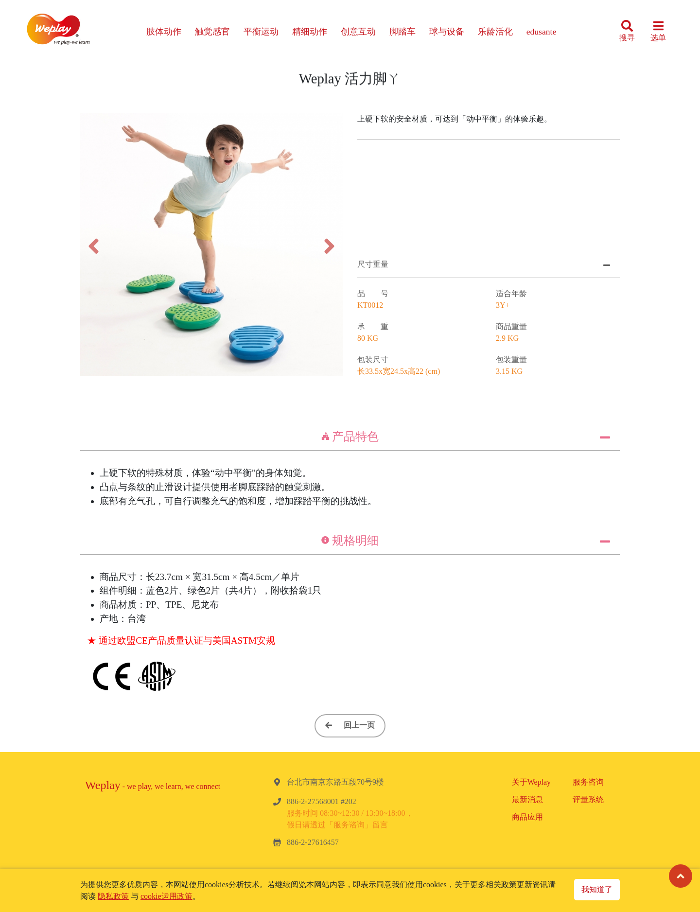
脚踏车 (402, 31)
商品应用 (527, 817)
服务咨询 (588, 782)
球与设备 (446, 31)
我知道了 (596, 889)
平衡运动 (261, 31)
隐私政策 (113, 896)
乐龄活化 (495, 31)
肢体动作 (163, 31)
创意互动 (358, 31)
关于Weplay (531, 782)
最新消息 (527, 799)
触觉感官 (212, 31)
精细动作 (309, 31)
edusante (541, 31)
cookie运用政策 (166, 896)
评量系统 (588, 799)
